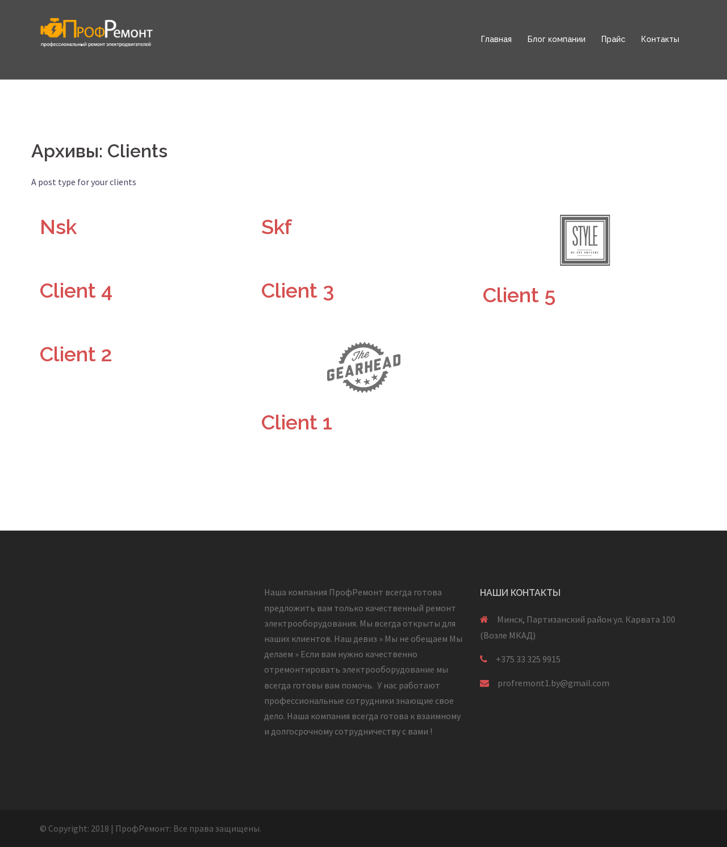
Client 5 (519, 295)
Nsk (58, 227)
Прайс (613, 39)
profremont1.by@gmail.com (553, 683)
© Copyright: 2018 (74, 828)
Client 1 (296, 422)
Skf (276, 227)
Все (180, 828)
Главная (496, 39)
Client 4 (76, 290)
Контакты (660, 39)
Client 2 (76, 354)
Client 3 (297, 290)
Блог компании (557, 39)
